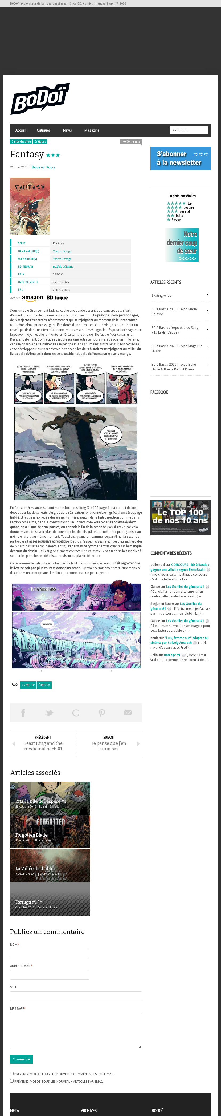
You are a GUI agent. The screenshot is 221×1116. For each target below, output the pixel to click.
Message (18, 952)
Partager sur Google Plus (76, 716)
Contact (159, 1081)
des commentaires (27, 1087)
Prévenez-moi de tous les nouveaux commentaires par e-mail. (64, 1024)
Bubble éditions (63, 270)
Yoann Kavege (62, 254)
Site (13, 931)
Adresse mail (21, 909)
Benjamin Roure (43, 170)
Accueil (20, 134)
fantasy (44, 688)
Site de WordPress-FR (25, 1092)
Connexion (18, 1078)
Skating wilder (162, 298)
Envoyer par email (128, 716)
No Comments (131, 144)
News (67, 135)
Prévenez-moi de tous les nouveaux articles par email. (59, 1031)
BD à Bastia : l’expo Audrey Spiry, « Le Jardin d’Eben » (175, 333)
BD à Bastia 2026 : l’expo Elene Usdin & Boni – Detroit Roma (174, 370)
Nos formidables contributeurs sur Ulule (182, 1090)
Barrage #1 (172, 658)
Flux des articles (25, 1083)
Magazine (91, 135)
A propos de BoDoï (167, 1072)
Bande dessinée (21, 144)
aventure (28, 688)
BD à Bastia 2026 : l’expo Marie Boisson (174, 314)
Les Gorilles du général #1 (185, 590)
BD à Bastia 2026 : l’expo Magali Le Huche (177, 351)
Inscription (18, 1073)
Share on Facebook (23, 716)
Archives (87, 1073)
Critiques (43, 135)
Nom (14, 888)
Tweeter (49, 716)
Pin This (102, 716)
